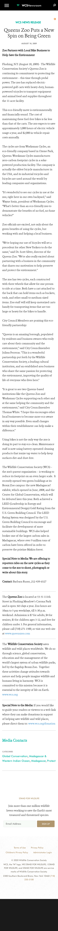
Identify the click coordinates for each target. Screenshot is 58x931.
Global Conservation (15, 756)
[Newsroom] (29, 4)
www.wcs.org (10, 694)
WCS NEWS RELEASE (28, 22)
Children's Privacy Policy (17, 852)
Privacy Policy (37, 847)
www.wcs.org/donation (41, 723)
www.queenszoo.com (17, 633)
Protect (51, 760)
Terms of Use (20, 847)
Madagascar (38, 760)
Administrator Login (42, 852)
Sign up (46, 824)
